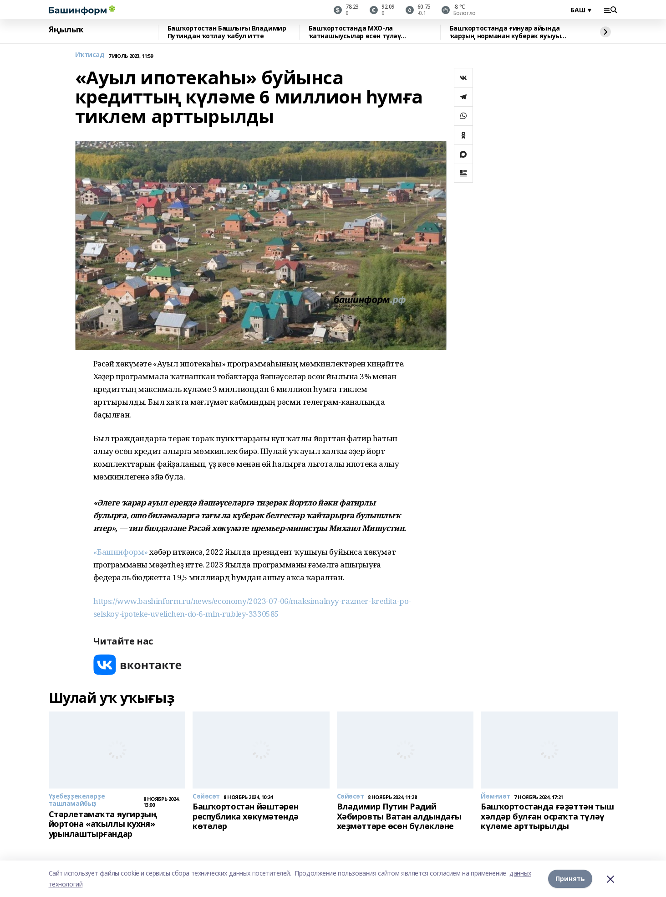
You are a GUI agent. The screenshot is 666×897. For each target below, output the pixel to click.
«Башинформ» (120, 551)
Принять (570, 878)
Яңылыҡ (66, 30)
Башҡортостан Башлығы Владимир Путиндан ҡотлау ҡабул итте (227, 32)
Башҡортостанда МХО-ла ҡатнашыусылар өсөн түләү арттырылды (355, 32)
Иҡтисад (90, 55)
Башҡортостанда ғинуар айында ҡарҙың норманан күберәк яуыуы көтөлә (505, 32)
